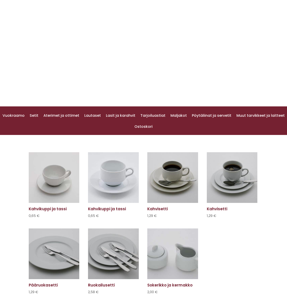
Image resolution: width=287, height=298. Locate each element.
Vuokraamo (14, 116)
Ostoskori (143, 127)
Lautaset (92, 116)
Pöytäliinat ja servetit (211, 116)
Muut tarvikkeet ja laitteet (260, 116)
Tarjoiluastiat (152, 116)
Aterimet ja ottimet (61, 116)
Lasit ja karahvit (120, 116)
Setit (34, 116)
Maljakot (178, 116)
